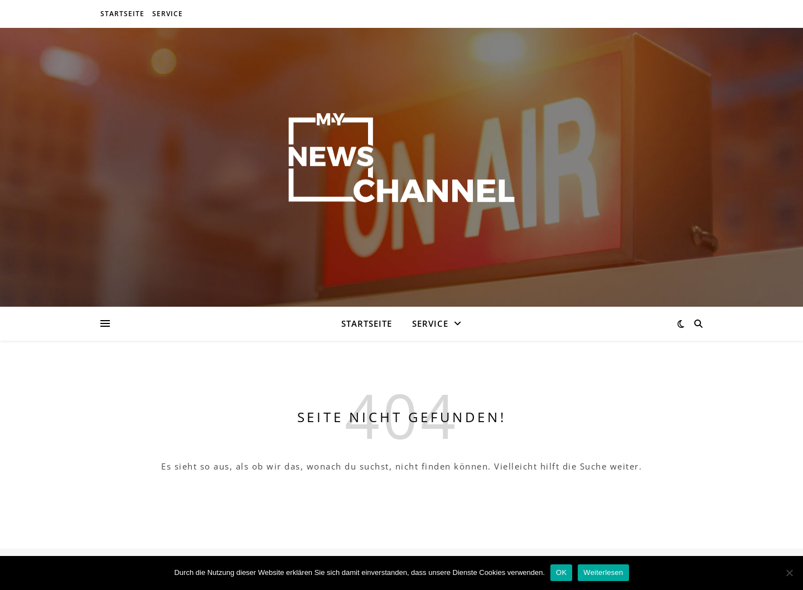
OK (561, 572)
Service (167, 13)
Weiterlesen (603, 572)
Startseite (122, 13)
